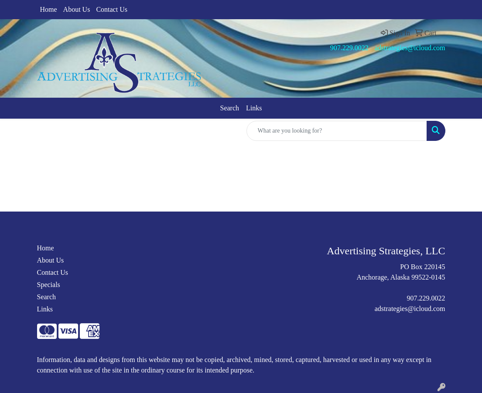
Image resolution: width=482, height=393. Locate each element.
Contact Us (111, 9)
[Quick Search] (336, 131)
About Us (76, 9)
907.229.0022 (349, 47)
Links (254, 108)
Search (229, 108)
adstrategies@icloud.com (410, 47)
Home (48, 9)
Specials (48, 284)
